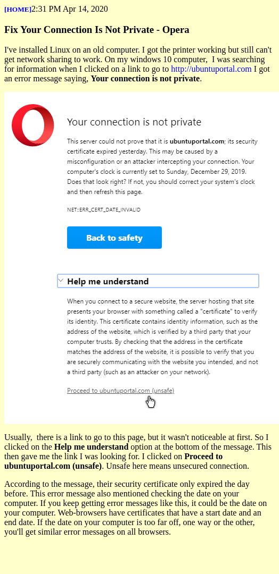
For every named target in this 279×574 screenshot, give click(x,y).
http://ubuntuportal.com (211, 68)
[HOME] (17, 9)
